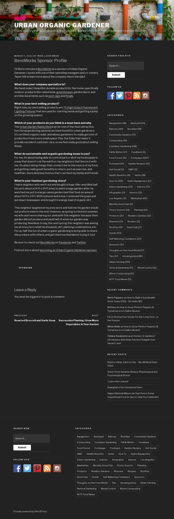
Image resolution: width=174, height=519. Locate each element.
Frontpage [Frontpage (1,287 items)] (140, 157)
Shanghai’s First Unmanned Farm (124, 387)
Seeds (95, 477)
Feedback (144, 442)
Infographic (118, 459)
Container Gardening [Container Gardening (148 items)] (123, 146)
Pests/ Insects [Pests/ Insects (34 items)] (119, 209)
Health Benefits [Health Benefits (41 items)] (119, 175)
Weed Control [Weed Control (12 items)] (146, 267)
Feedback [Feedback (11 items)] (138, 152)
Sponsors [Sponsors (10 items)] (116, 244)
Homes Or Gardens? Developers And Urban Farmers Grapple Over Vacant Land (131, 340)
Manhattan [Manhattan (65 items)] (139, 198)
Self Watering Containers (116, 477)
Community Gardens (145, 436)
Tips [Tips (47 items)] (113, 256)
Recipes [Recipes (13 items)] (133, 221)
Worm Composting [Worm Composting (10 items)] (121, 273)
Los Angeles (147, 459)
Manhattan (83, 465)
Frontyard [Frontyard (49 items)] (116, 163)
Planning (141, 465)
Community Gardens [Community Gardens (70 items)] (122, 134)
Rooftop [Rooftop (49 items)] (116, 227)
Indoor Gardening (86, 459)
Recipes (131, 471)
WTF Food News (86, 494)
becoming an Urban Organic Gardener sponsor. (68, 250)
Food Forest (83, 448)
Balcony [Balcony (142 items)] (116, 129)
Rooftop (144, 471)
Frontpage (100, 448)
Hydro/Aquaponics (140, 453)
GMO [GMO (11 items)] (132, 169)
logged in (35, 296)
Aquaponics (83, 436)
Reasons (118, 471)
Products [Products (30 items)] (116, 215)
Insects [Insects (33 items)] (135, 192)
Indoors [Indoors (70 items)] (143, 186)
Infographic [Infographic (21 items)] (117, 192)
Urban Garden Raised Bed (35, 126)
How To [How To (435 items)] (116, 181)
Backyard (99, 436)
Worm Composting (130, 488)
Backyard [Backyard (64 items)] (138, 123)
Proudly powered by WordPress (30, 511)
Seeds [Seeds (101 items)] (115, 233)
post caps (54, 96)
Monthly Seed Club (103, 465)
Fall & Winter (127, 442)
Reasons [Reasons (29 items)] (116, 221)
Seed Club (82, 477)
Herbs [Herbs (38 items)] (140, 175)
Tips (114, 482)
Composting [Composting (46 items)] (118, 140)
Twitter (81, 242)
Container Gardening (105, 442)
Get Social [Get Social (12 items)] (116, 169)
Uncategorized (128, 482)
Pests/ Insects (125, 465)
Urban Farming (148, 482)
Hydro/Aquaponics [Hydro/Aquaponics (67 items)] (139, 181)
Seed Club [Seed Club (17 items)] (134, 227)
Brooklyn (125, 436)
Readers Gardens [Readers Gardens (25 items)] (139, 215)
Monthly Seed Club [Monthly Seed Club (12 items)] (121, 204)
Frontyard (115, 448)
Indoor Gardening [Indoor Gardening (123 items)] (121, 186)
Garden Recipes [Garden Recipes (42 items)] (139, 163)
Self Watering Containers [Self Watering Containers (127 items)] (125, 238)
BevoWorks (44, 69)
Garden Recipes (132, 448)
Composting (83, 442)
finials (69, 96)
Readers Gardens (100, 471)
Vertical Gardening (87, 488)
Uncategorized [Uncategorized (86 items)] (132, 256)
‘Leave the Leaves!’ (118, 381)
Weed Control (108, 488)
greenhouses (64, 92)
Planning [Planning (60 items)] (141, 209)
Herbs (111, 453)
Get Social (150, 448)
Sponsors (25, 268)
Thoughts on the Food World (92, 482)
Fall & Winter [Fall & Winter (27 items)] (118, 152)
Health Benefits (95, 453)
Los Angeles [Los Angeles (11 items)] (118, 198)
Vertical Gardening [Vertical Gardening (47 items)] (121, 267)
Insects (132, 459)
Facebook (65, 242)
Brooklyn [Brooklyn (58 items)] (134, 129)
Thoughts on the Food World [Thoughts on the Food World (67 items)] (126, 250)
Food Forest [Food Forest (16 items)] (118, 157)
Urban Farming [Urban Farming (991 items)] (119, 262)
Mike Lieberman (48, 56)
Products (82, 471)
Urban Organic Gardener (62, 25)
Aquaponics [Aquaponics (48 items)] (117, 123)
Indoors (103, 459)
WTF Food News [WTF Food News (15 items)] (120, 279)
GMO (79, 453)
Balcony (112, 436)
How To (122, 453)
